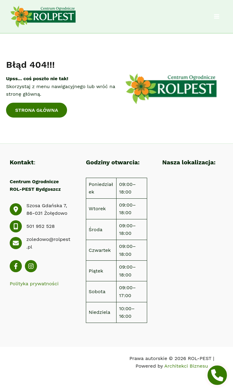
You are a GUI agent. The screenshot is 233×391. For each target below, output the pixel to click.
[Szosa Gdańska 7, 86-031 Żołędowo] (40, 209)
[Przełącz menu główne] (216, 16)
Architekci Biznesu (186, 366)
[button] (36, 110)
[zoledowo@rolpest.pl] (40, 243)
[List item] (16, 266)
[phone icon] (217, 375)
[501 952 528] (32, 226)
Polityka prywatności (34, 283)
